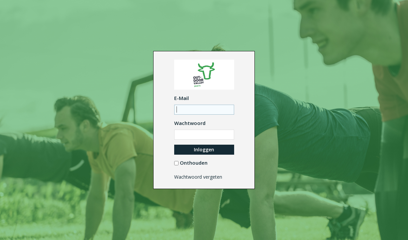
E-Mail (181, 98)
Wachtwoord (189, 123)
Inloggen (204, 149)
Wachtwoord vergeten (198, 177)
